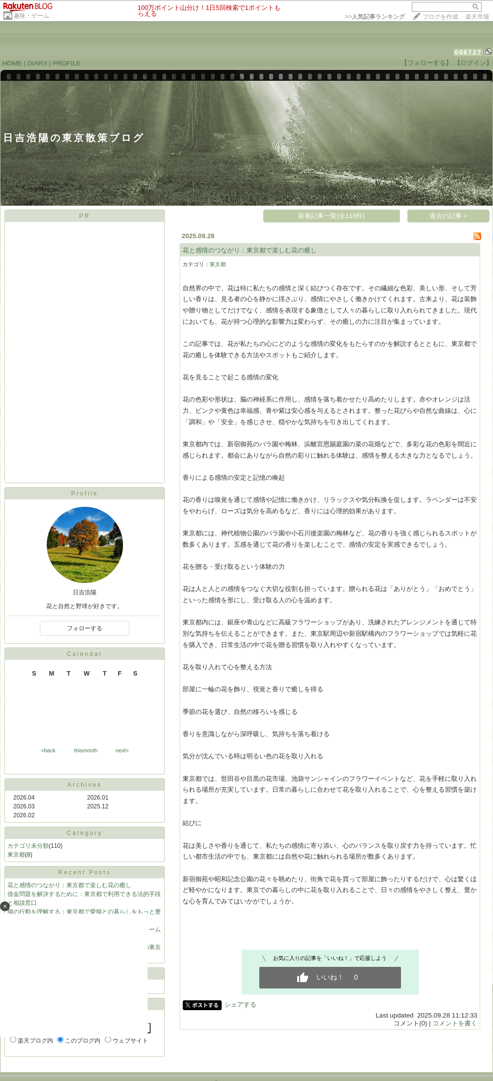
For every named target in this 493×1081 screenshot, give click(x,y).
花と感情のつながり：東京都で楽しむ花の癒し (69, 885)
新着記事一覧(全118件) (331, 215)
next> (122, 750)
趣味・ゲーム (31, 15)
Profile (84, 493)
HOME (12, 63)
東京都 (16, 854)
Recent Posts (84, 872)
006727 (468, 52)
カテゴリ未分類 (28, 845)
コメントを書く (454, 1023)
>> (375, 16)
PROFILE (67, 63)
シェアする (240, 1004)
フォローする (84, 628)
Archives (84, 784)
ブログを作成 (440, 16)
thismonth (85, 750)
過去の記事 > (448, 215)
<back (48, 750)
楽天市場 (477, 16)
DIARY (37, 63)
